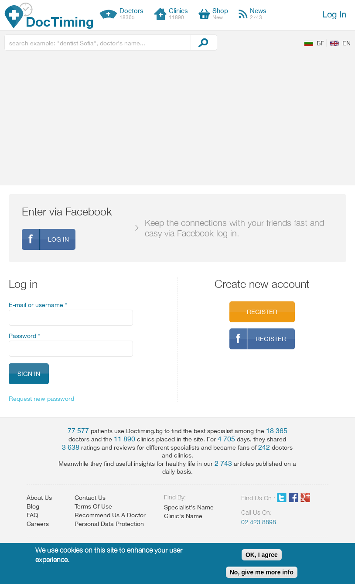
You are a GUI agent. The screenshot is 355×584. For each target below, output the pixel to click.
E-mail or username (38, 304)
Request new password (41, 398)
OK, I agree (262, 554)
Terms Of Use (93, 506)
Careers (38, 523)
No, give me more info (262, 572)
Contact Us (90, 497)
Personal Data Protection (109, 523)
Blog (33, 506)
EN (346, 43)
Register (262, 311)
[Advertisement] (177, 120)
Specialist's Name (189, 507)
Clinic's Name (183, 515)
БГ (320, 43)
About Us (39, 497)
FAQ (32, 515)
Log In (334, 14)
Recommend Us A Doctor (110, 515)
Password (24, 335)
